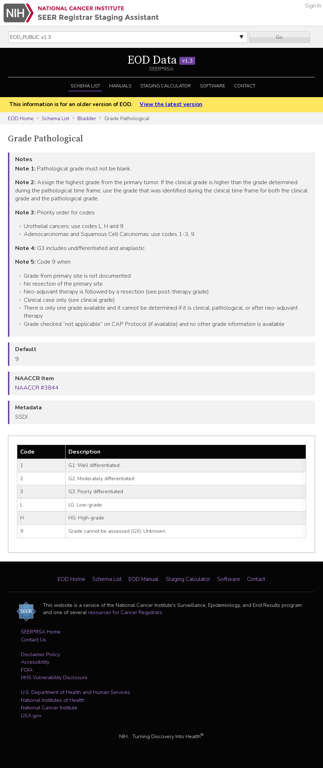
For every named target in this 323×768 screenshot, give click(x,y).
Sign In (313, 6)
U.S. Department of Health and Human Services (75, 692)
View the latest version (171, 104)
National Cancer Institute (49, 707)
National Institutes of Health (53, 700)
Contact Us (33, 639)
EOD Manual (143, 579)
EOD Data (161, 60)
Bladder (86, 118)
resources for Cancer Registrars (125, 612)
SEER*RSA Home (40, 631)
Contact (244, 86)
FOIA (26, 669)
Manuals (120, 86)
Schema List (85, 86)
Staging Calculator (165, 86)
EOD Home (20, 118)
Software (212, 86)
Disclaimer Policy (40, 654)
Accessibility (35, 661)
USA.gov (31, 715)
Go (279, 37)
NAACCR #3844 (37, 388)
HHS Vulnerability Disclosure (54, 677)
